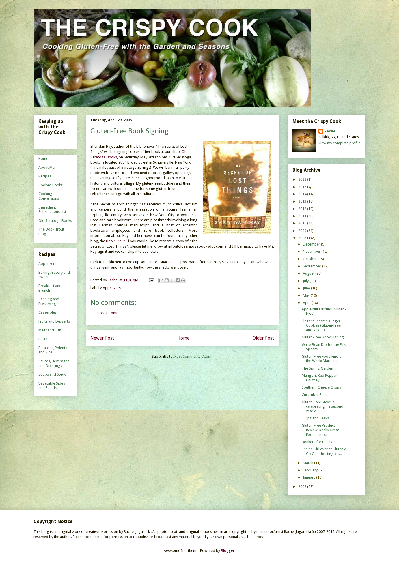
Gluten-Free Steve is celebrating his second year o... (322, 406)
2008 (302, 238)
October (310, 259)
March (308, 463)
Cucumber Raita (315, 394)
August (309, 273)
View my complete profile (339, 143)
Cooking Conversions (48, 196)
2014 (302, 194)
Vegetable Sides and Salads (51, 385)
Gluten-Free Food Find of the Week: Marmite (322, 358)
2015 (302, 187)
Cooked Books (50, 185)
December (312, 244)
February (310, 470)
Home (183, 338)
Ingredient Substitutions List (52, 209)
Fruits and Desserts (54, 321)
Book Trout (115, 241)
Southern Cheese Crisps (321, 387)
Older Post (263, 338)
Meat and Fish (49, 330)
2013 (302, 201)
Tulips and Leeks (315, 418)
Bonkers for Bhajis (317, 442)
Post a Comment (111, 313)
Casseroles (47, 312)
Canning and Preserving (48, 301)
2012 (302, 209)
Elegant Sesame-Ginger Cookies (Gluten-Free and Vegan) (321, 325)
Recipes (44, 176)
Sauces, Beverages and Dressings (53, 363)
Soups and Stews (52, 374)
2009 (302, 230)
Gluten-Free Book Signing (323, 337)
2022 (302, 179)
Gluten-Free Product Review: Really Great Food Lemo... (320, 430)
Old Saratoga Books (55, 220)
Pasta (42, 339)
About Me (46, 167)
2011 (302, 216)
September (312, 266)
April (307, 303)
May (307, 295)
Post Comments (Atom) (193, 356)
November (312, 251)
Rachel (330, 131)
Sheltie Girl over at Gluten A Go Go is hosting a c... (324, 451)
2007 (302, 486)
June (307, 288)
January (309, 477)
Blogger (227, 550)
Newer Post (102, 338)
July (306, 281)
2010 (302, 223)
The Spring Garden (317, 368)
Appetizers (112, 288)
